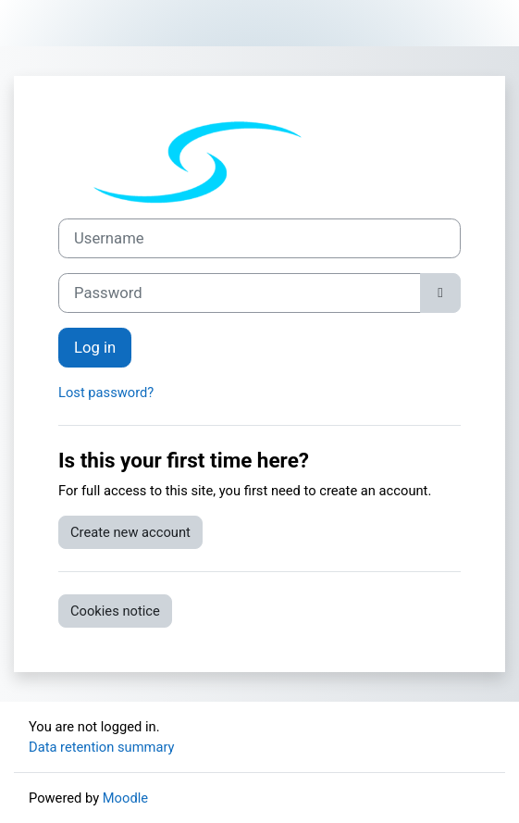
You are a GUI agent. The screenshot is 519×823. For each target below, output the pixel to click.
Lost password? (106, 392)
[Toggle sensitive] (440, 293)
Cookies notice (115, 611)
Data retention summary (102, 747)
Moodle (125, 798)
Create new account (130, 532)
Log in (95, 347)
